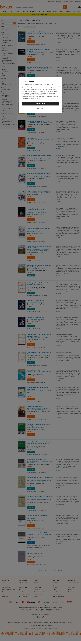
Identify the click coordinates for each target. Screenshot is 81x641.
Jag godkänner (40, 103)
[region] (40, 95)
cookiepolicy (38, 98)
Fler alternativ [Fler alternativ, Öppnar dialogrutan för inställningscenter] (40, 108)
